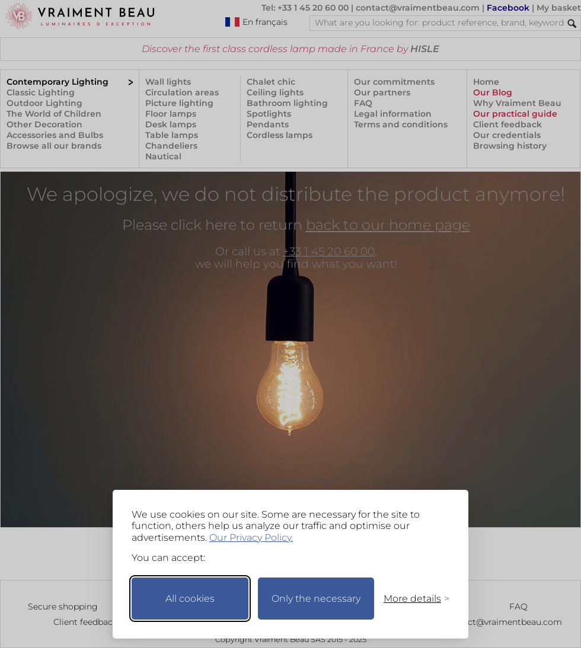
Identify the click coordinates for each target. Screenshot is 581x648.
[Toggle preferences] (411, 599)
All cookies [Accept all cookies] (190, 598)
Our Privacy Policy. (251, 537)
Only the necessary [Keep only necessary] (316, 598)
